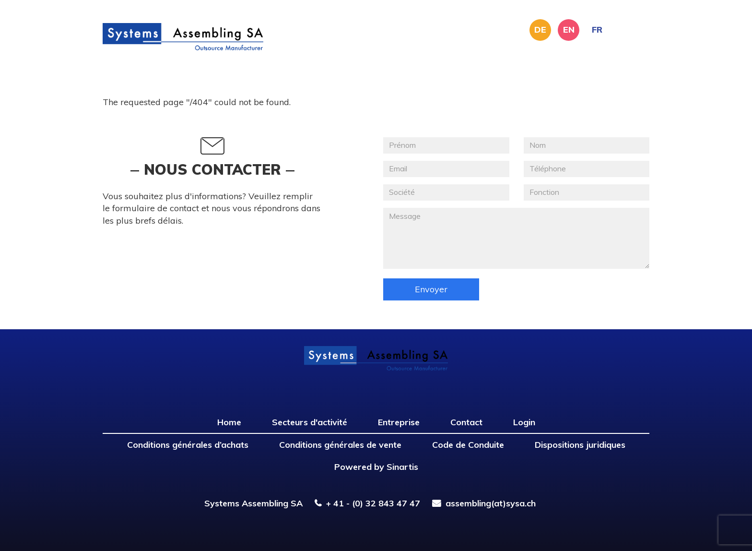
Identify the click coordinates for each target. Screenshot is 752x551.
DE (540, 29)
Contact (466, 422)
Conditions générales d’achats (187, 444)
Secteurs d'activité (309, 422)
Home (229, 422)
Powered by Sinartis (376, 466)
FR (597, 29)
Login (524, 422)
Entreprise (399, 422)
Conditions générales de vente (340, 444)
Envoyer (431, 289)
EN (569, 29)
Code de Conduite (468, 444)
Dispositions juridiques (580, 444)
